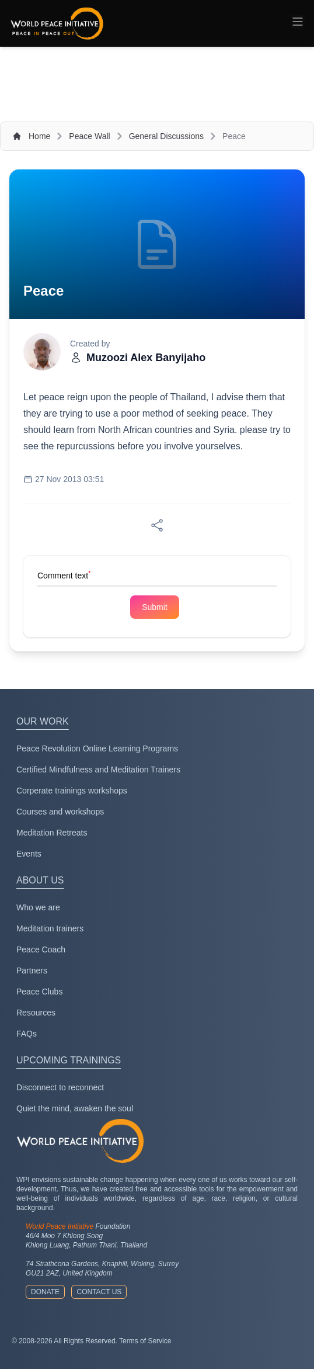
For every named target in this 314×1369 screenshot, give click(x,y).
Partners (31, 970)
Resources (35, 1012)
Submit (155, 607)
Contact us (98, 1292)
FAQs (26, 1033)
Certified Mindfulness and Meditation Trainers (98, 769)
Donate (45, 1292)
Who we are (38, 907)
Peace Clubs (39, 991)
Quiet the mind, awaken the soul (74, 1108)
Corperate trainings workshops (71, 790)
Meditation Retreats (51, 832)
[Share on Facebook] (157, 525)
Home (39, 136)
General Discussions (166, 136)
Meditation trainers (49, 928)
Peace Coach (40, 949)
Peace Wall (89, 136)
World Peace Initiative (59, 1226)
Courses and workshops (60, 811)
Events (28, 853)
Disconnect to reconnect (60, 1087)
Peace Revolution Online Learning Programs (97, 748)
